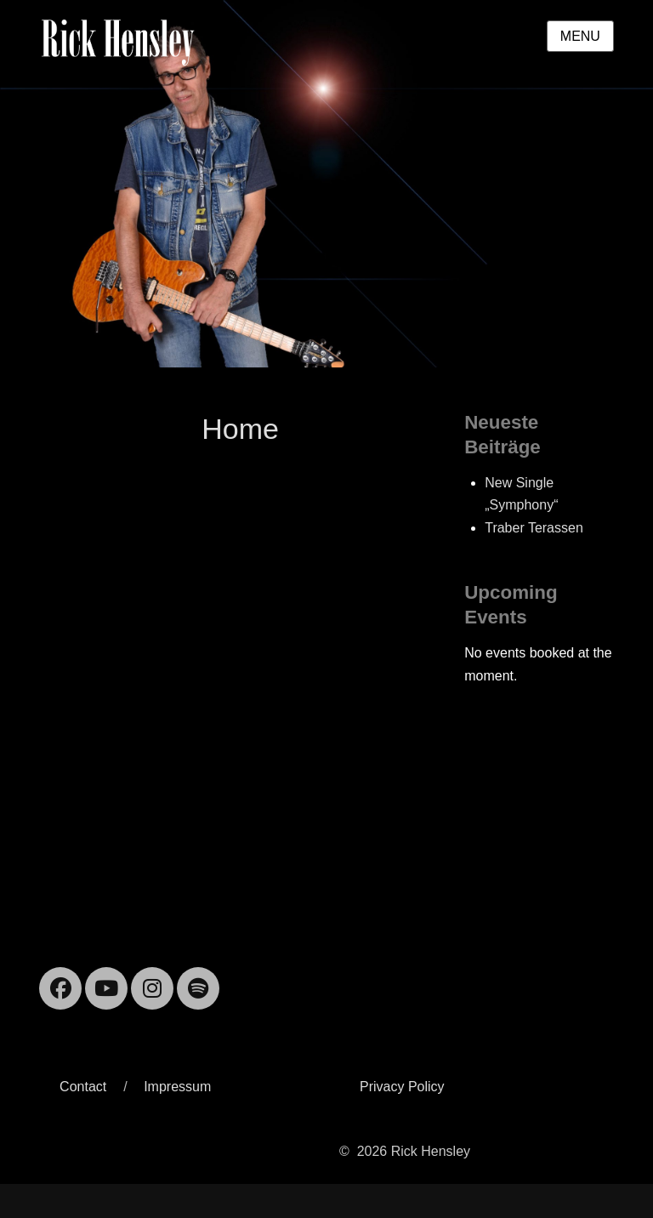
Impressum (177, 1086)
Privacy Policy (402, 1086)
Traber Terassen (534, 528)
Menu (580, 36)
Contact (83, 1086)
